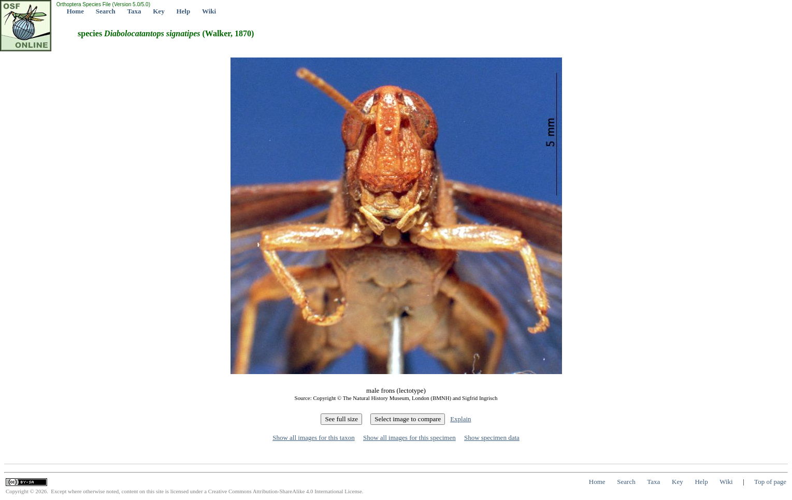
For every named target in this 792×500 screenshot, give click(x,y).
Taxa (134, 11)
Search (106, 11)
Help (183, 11)
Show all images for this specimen (409, 437)
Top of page (770, 481)
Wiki (209, 11)
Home (75, 11)
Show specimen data (492, 437)
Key (158, 11)
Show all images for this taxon (313, 437)
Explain (460, 419)
